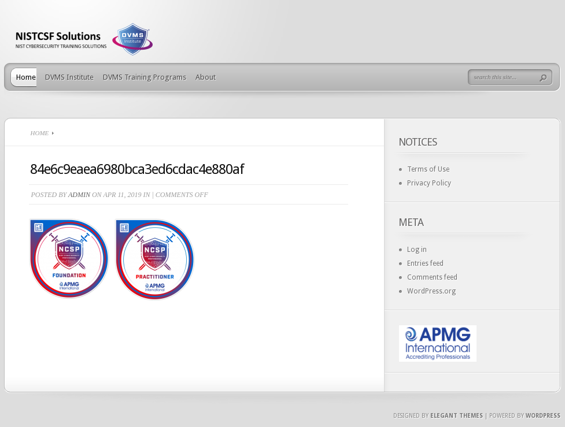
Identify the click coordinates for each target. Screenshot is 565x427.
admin (79, 195)
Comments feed (432, 277)
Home (26, 77)
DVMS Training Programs (144, 77)
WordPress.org (431, 291)
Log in (417, 250)
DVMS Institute (69, 77)
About (205, 77)
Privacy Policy (429, 183)
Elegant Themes (456, 416)
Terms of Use (428, 169)
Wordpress (543, 416)
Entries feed (425, 263)
